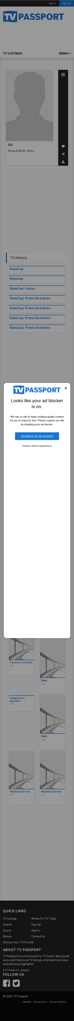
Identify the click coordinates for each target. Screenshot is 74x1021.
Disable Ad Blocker (37, 436)
